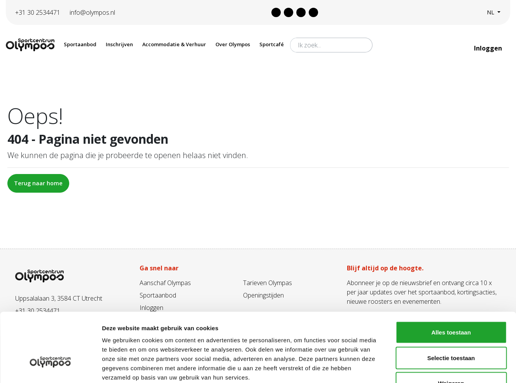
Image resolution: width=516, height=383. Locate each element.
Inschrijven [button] (119, 44)
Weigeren (451, 332)
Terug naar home (38, 183)
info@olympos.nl (92, 12)
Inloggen (489, 48)
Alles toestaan (451, 281)
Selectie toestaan (451, 306)
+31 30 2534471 (37, 12)
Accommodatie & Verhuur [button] (174, 44)
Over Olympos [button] (232, 44)
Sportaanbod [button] (80, 44)
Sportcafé (271, 44)
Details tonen (420, 367)
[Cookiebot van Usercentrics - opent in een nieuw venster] (50, 368)
